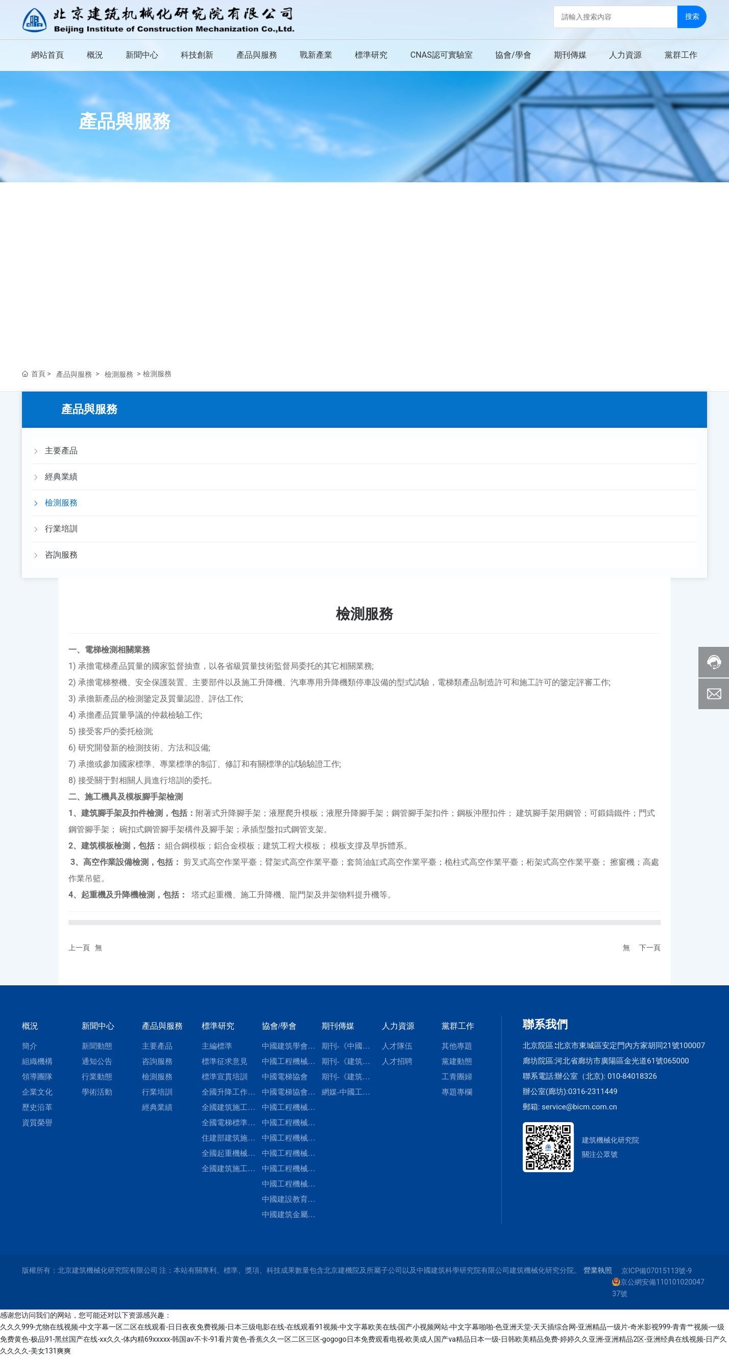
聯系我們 (545, 1024)
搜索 (693, 16)
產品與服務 (125, 121)
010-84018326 (632, 1076)
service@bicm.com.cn (579, 1106)
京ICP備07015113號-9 (656, 1271)
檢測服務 (119, 374)
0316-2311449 (593, 1091)
